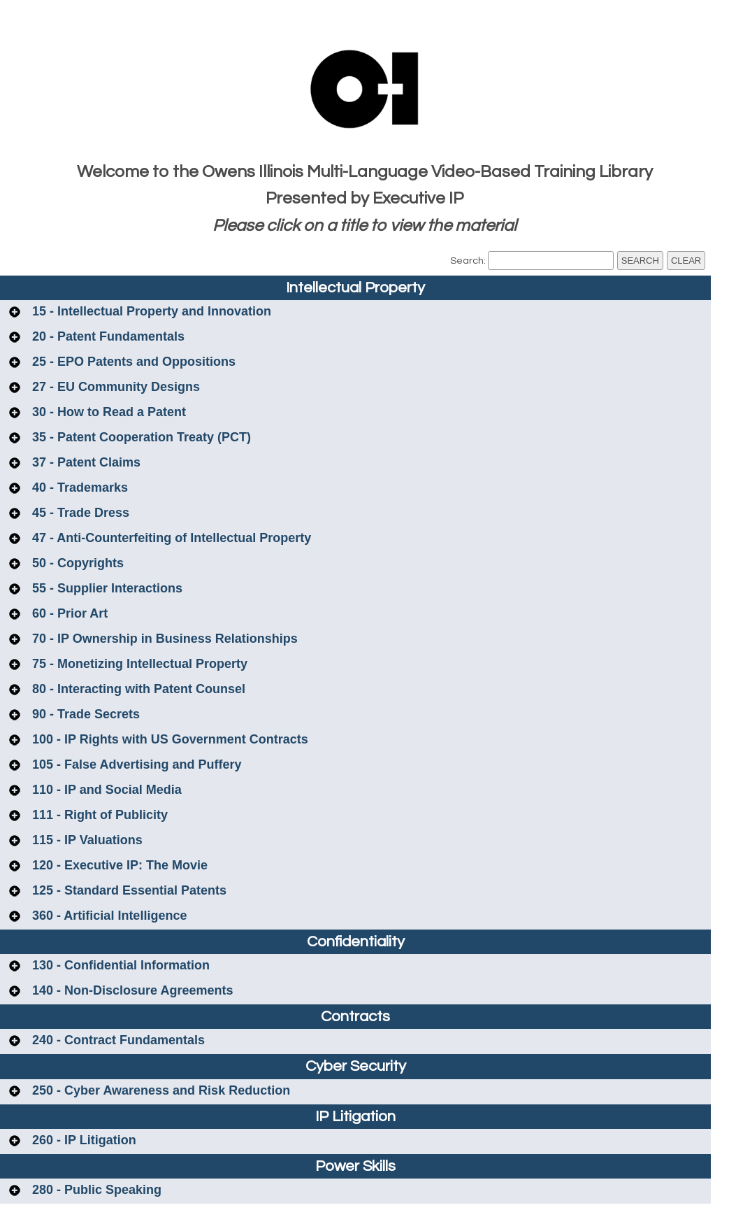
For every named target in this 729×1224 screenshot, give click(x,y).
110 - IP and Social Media (105, 790)
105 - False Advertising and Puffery (135, 764)
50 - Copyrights (76, 563)
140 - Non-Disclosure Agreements (131, 990)
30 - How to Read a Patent (107, 412)
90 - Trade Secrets (84, 714)
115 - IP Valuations (86, 840)
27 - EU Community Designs (114, 387)
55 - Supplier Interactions (105, 588)
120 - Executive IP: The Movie (118, 865)
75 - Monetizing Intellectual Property (138, 664)
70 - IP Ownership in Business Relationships (163, 639)
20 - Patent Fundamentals (107, 336)
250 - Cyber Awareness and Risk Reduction (159, 1090)
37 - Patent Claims (84, 462)
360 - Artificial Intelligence (108, 916)
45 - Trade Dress (79, 513)
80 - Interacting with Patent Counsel (137, 689)
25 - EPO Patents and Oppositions (132, 362)
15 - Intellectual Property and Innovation (150, 311)
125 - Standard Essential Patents (127, 890)
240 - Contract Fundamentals (117, 1040)
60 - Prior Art (68, 613)
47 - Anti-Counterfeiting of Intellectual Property (170, 538)
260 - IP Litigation (82, 1140)
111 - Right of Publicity (98, 815)
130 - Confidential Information (119, 965)
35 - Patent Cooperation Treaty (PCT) (140, 437)
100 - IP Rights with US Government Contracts (168, 739)
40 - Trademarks (78, 487)
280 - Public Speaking (95, 1190)
